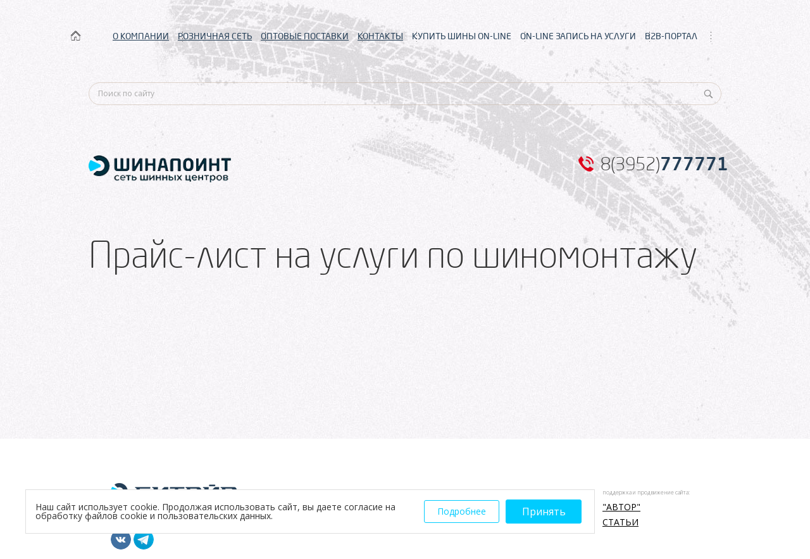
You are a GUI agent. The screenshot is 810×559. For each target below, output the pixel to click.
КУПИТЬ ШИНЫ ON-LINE (461, 36)
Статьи (620, 522)
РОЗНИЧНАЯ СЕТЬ (215, 36)
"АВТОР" (621, 507)
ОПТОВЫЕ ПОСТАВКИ (305, 36)
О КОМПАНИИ (141, 36)
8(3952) (664, 164)
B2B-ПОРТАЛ (671, 36)
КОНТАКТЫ (380, 36)
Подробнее (461, 511)
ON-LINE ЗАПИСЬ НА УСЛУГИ (578, 36)
